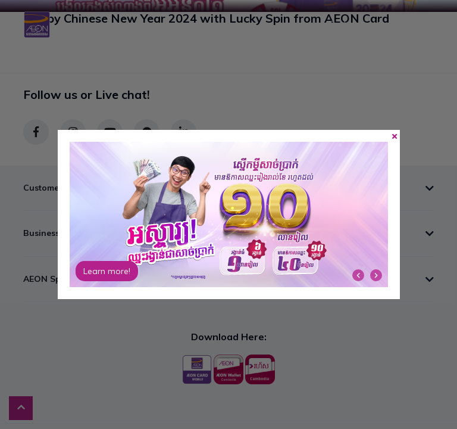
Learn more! (106, 271)
